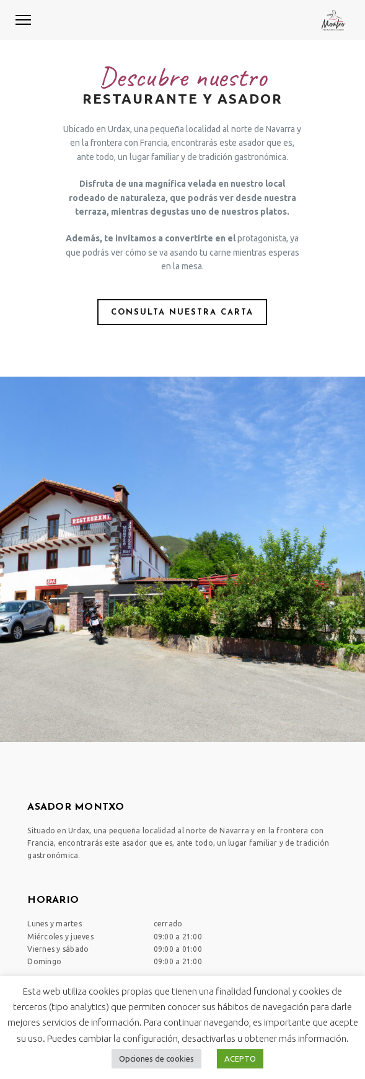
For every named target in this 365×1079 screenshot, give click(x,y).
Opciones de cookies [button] (156, 1058)
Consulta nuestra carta (182, 312)
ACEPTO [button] (240, 1058)
